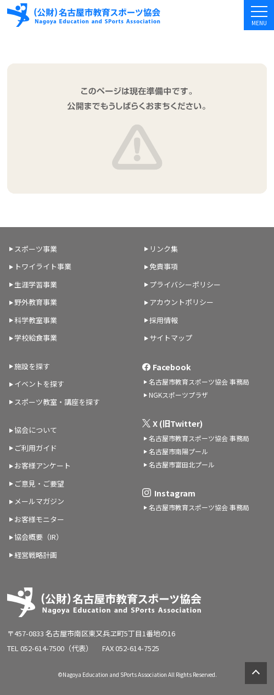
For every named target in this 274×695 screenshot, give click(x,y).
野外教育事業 (35, 302)
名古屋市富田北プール (182, 464)
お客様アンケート (42, 465)
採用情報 (163, 320)
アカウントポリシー (181, 302)
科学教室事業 (35, 320)
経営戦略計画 (35, 555)
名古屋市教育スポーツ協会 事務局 (199, 381)
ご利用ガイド (35, 448)
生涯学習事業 (35, 284)
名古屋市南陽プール (178, 451)
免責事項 (163, 266)
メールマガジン (39, 501)
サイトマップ (170, 337)
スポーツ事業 (35, 249)
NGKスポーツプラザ (178, 394)
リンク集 (163, 249)
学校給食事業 (35, 337)
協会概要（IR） (38, 537)
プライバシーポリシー (185, 284)
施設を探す (32, 366)
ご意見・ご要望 (39, 483)
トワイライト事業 (42, 266)
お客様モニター (39, 519)
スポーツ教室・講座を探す (57, 402)
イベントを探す (39, 383)
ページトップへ (256, 673)
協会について (35, 430)
